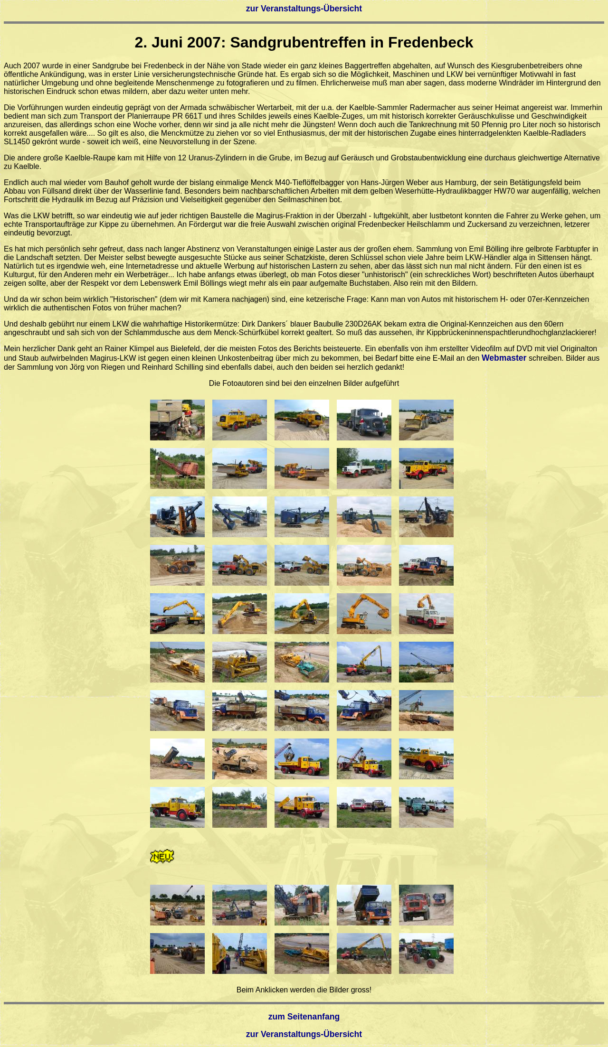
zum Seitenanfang (304, 1016)
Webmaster (504, 358)
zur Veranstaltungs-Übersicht (304, 8)
